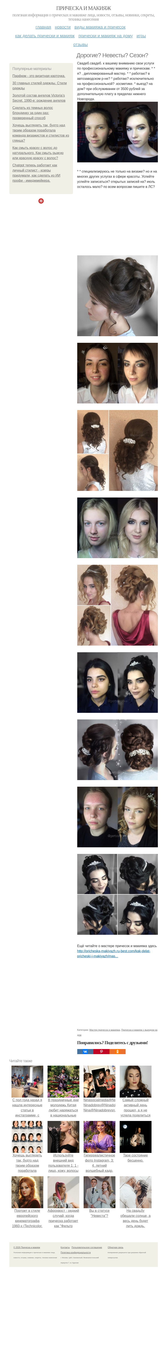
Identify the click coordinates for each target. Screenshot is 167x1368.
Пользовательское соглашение (87, 1247)
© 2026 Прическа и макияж (27, 1247)
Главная (43, 27)
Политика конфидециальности (76, 1252)
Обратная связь (115, 1247)
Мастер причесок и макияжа (104, 1030)
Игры (141, 35)
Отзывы (80, 44)
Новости (63, 27)
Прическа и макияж (83, 8)
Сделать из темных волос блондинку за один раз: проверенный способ (33, 113)
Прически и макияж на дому (106, 35)
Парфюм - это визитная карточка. (39, 76)
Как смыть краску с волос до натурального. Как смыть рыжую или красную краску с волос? (38, 153)
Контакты (65, 1247)
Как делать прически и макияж (44, 35)
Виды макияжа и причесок (100, 27)
